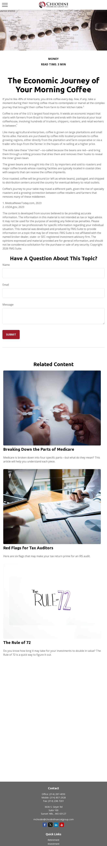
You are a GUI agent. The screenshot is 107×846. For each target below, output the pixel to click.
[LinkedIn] (56, 825)
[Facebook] (44, 825)
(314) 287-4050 (57, 794)
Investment (54, 843)
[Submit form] (11, 334)
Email (5, 284)
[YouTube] (62, 825)
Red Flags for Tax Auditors (28, 548)
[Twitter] (50, 825)
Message (7, 304)
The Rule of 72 (17, 642)
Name (6, 265)
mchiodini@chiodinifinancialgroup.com (53, 819)
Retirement (53, 839)
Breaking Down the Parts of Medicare (38, 449)
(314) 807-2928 (58, 797)
